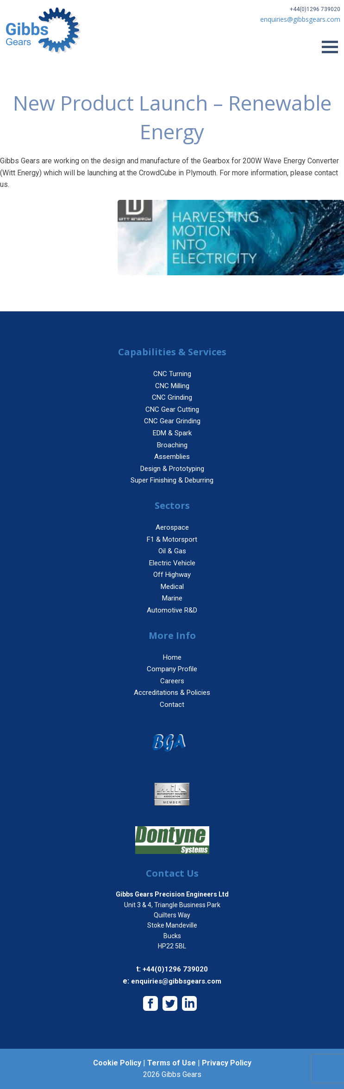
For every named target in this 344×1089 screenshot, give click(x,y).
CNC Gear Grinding (172, 421)
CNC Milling (172, 386)
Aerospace (172, 527)
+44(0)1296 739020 (315, 9)
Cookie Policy (117, 1062)
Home (172, 657)
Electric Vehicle (172, 563)
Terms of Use (171, 1062)
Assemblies (172, 456)
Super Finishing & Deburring (172, 480)
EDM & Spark (172, 433)
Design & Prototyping (172, 468)
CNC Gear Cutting (172, 409)
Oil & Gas (172, 551)
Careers (172, 681)
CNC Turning (172, 374)
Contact (172, 704)
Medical (172, 586)
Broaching (172, 445)
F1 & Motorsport (172, 539)
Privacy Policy (226, 1062)
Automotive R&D (172, 610)
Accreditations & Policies (172, 692)
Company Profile (172, 669)
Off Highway (172, 574)
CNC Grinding (172, 397)
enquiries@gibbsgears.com (176, 981)
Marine (172, 598)
